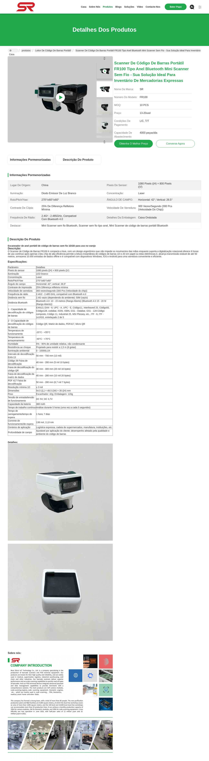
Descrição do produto (78, 159)
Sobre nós (94, 7)
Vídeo (140, 7)
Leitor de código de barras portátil (53, 50)
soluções (129, 7)
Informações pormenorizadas (30, 159)
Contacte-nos (153, 7)
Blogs (118, 7)
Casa (83, 7)
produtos (108, 7)
